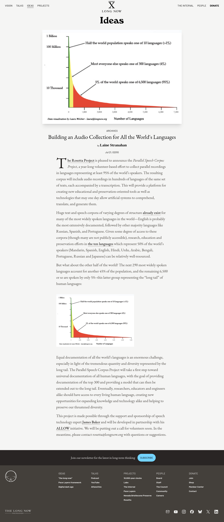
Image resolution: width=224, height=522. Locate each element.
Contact (193, 491)
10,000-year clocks (133, 478)
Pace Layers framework (69, 482)
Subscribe (146, 457)
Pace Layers (129, 491)
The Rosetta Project (81, 160)
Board (159, 478)
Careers (160, 495)
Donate (214, 5)
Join (191, 478)
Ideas (30, 5)
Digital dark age (65, 486)
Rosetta (127, 499)
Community (161, 491)
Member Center (196, 486)
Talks (19, 5)
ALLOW (63, 428)
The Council (162, 486)
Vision (8, 5)
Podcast (95, 478)
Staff (158, 482)
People (201, 5)
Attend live (96, 486)
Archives (112, 130)
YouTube (95, 482)
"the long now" (65, 478)
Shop (191, 482)
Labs (126, 482)
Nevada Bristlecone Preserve (138, 495)
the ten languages (100, 243)
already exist (152, 212)
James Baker (91, 422)
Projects (43, 5)
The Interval (186, 5)
